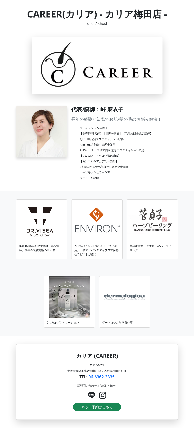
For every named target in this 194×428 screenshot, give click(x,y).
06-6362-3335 (101, 377)
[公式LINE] (91, 395)
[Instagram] (102, 395)
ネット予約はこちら (97, 407)
